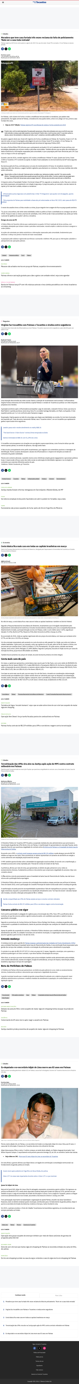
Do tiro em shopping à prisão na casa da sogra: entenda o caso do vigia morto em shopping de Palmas (38, 1258)
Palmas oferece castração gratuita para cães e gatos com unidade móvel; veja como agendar (35, 275)
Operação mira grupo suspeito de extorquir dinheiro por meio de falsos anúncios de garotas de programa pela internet (36, 1237)
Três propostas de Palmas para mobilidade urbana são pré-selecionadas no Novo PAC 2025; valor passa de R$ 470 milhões (39, 201)
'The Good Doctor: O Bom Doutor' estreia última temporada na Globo (25, 433)
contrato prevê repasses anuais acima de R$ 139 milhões (35, 853)
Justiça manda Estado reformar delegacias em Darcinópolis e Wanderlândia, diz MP (32, 490)
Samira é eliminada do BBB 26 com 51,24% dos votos (20, 438)
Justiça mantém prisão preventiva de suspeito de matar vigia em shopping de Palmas (32, 1029)
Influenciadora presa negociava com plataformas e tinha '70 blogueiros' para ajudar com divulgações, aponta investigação (37, 195)
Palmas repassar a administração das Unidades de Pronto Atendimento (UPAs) (50, 943)
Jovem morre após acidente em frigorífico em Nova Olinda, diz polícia (25, 1171)
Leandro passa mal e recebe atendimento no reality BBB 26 (22, 427)
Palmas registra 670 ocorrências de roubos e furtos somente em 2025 (43, 125)
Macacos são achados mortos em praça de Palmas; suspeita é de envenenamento (31, 266)
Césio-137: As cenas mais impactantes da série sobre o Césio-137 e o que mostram (30, 1176)
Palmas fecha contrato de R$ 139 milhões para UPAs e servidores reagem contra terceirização (36, 726)
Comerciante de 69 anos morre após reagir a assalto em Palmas (24, 1020)
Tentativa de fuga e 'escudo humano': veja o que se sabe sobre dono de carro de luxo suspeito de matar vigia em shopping (39, 706)
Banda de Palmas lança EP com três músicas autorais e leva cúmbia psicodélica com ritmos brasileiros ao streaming (39, 286)
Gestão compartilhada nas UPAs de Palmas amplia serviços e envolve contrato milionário (31, 899)
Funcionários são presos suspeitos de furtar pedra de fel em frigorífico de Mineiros (31, 508)
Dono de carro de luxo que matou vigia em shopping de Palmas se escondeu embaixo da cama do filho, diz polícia (38, 1248)
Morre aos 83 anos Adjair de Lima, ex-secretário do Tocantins (38, 1156)
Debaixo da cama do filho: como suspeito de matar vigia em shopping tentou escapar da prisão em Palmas (37, 1010)
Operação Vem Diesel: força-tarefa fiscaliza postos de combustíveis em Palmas (30, 717)
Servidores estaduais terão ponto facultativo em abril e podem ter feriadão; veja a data (33, 499)
